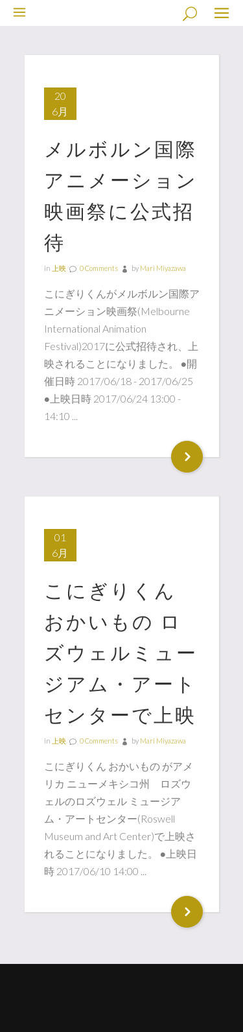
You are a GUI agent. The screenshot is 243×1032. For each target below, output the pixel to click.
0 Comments (99, 268)
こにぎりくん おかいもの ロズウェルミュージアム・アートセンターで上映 (121, 652)
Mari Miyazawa (163, 268)
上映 (59, 268)
